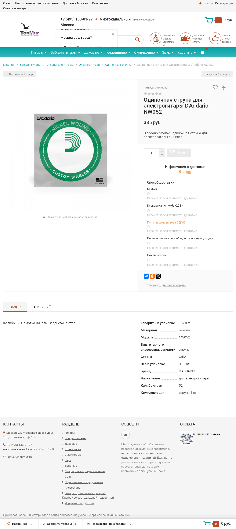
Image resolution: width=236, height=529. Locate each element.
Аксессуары (73, 487)
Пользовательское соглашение (36, 3)
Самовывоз (100, 3)
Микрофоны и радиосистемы (85, 471)
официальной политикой (138, 457)
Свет (68, 476)
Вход (204, 3)
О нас (7, 3)
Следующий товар (217, 74)
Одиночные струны (118, 64)
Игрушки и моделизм (79, 503)
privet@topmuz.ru (20, 456)
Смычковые (144, 52)
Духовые (91, 52)
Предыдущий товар (19, 74)
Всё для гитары (64, 52)
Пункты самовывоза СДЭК (166, 222)
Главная (9, 64)
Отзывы (42, 306)
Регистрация (224, 3)
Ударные (184, 52)
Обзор (15, 307)
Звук (166, 52)
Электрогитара (89, 64)
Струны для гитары (60, 64)
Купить (183, 152)
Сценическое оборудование (84, 482)
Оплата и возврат (15, 8)
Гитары (37, 52)
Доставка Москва (75, 3)
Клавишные (116, 52)
